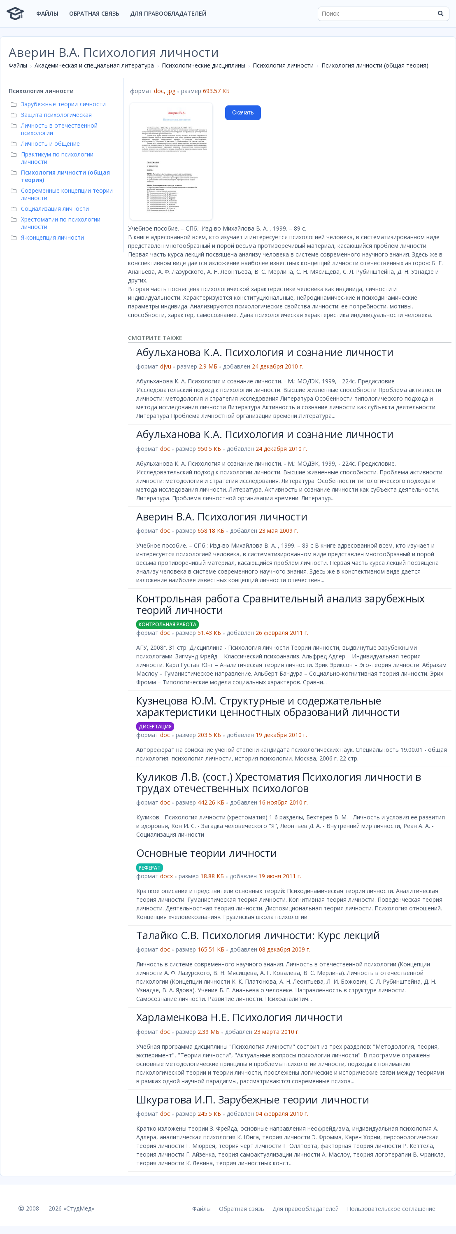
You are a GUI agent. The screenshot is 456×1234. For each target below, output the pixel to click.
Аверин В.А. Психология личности (221, 516)
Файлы (47, 13)
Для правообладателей (168, 13)
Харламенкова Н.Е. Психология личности (239, 1017)
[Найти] (440, 13)
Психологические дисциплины (203, 65)
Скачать (243, 112)
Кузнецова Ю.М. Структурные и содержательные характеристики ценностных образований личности (268, 706)
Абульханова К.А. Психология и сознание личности (264, 352)
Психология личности (283, 65)
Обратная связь (94, 13)
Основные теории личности (206, 853)
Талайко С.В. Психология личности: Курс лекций (258, 935)
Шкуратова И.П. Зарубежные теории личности (252, 1099)
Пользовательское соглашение (391, 1209)
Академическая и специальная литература (94, 65)
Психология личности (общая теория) (374, 65)
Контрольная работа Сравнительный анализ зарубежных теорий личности (280, 604)
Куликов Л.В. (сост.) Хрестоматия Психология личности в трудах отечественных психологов (278, 782)
